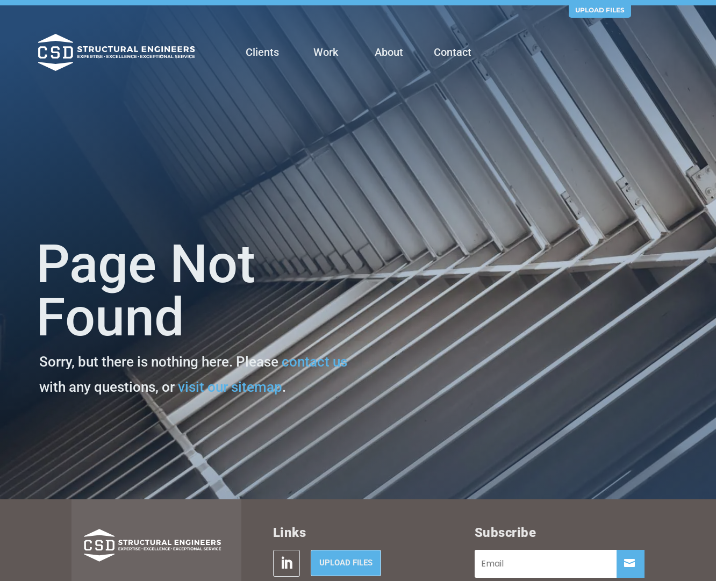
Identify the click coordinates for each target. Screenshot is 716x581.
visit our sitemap (230, 387)
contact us (314, 362)
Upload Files (600, 10)
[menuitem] (262, 53)
